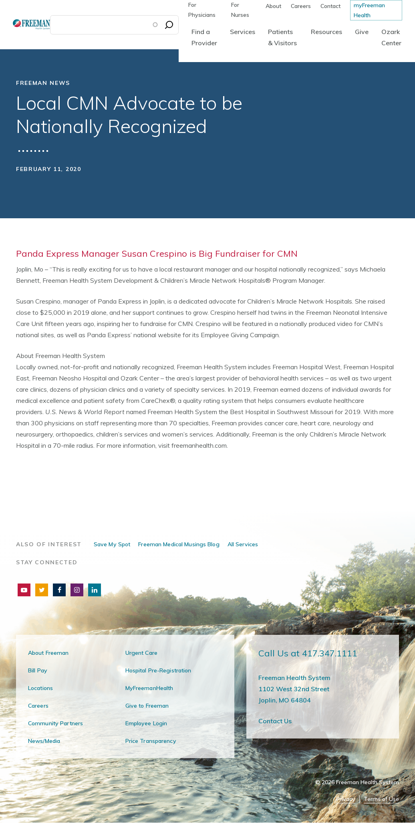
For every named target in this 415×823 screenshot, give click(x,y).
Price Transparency (150, 741)
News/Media (44, 741)
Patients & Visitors (282, 37)
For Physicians (202, 9)
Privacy (345, 799)
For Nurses (240, 9)
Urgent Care (141, 652)
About (273, 6)
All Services (243, 544)
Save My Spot (112, 544)
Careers (301, 6)
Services (242, 32)
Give (362, 32)
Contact (330, 6)
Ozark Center (391, 37)
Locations (40, 688)
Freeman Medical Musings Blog (178, 544)
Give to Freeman (147, 705)
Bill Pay (37, 670)
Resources (326, 32)
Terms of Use (381, 799)
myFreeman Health (369, 10)
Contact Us (275, 721)
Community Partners (55, 723)
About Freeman (48, 652)
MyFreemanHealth (149, 688)
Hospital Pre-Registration (158, 670)
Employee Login (146, 723)
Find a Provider (204, 37)
